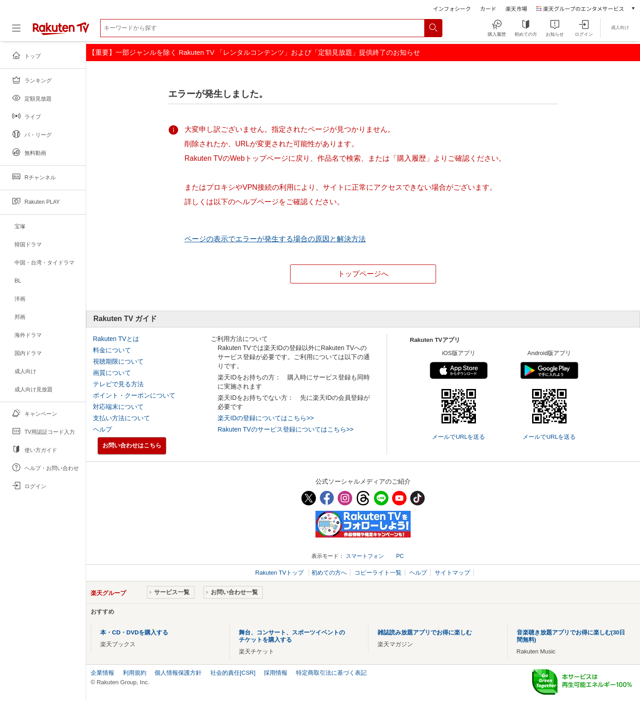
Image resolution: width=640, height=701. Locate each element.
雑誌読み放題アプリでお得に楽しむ (425, 632)
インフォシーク (452, 8)
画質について (112, 372)
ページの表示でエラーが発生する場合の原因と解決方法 (275, 239)
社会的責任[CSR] (233, 672)
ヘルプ (102, 429)
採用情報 (275, 672)
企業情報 (102, 672)
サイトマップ (452, 572)
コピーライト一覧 (378, 572)
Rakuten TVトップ (280, 572)
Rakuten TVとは (116, 338)
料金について (112, 350)
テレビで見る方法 (118, 384)
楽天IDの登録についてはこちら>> (266, 418)
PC (400, 556)
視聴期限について (118, 361)
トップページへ (363, 274)
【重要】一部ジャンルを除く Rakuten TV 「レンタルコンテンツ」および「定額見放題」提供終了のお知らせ (254, 52)
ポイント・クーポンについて (134, 395)
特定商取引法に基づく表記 (331, 672)
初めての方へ (329, 572)
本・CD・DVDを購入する (134, 632)
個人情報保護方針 (178, 672)
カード (488, 8)
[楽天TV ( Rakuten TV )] (61, 33)
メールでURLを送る (458, 436)
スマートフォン (365, 556)
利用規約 (134, 672)
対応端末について (118, 406)
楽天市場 (516, 8)
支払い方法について (121, 418)
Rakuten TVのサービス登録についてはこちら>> (286, 429)
